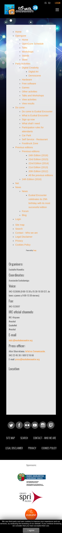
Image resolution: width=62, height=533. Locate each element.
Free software (29, 83)
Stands (25, 55)
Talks (24, 47)
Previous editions (24, 147)
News (18, 187)
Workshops (28, 51)
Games (25, 87)
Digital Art (34, 71)
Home (18, 31)
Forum (25, 211)
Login (18, 219)
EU (49, 2)
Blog (24, 215)
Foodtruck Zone (30, 143)
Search (19, 228)
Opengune (20, 35)
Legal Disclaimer (23, 236)
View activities (29, 99)
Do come (20, 107)
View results (28, 103)
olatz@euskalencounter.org (21, 340)
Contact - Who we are (26, 232)
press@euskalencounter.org (27, 359)
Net (17, 183)
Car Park (26, 135)
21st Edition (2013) (38, 167)
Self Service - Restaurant (35, 139)
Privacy (19, 240)
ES (45, 2)
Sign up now (28, 119)
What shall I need (31, 123)
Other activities (29, 91)
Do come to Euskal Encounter (37, 111)
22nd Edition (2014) (39, 163)
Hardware (27, 79)
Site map (19, 224)
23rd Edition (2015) (38, 159)
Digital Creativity (30, 67)
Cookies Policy (23, 244)
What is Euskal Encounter (35, 115)
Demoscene (35, 75)
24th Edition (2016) (38, 155)
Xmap (34, 250)
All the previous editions (41, 175)
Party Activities (22, 63)
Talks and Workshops (33, 95)
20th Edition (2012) (38, 171)
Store (24, 59)
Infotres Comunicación (35, 351)
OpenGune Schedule (33, 43)
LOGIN (57, 2)
